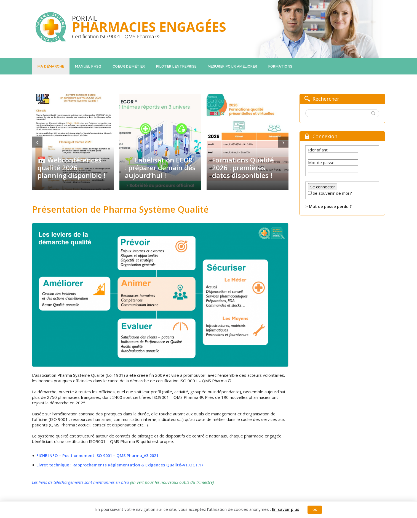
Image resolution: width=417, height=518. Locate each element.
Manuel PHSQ (88, 66)
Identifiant (318, 150)
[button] (374, 114)
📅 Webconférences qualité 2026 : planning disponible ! (71, 167)
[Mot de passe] (333, 168)
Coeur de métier (129, 66)
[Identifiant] (333, 156)
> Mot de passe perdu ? (328, 206)
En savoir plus (285, 509)
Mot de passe (321, 162)
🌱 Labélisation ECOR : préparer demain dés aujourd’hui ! (160, 167)
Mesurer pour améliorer (232, 66)
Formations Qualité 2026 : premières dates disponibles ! (243, 167)
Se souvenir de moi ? (332, 193)
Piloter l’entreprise (176, 66)
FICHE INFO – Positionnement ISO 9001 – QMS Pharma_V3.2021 (99, 455)
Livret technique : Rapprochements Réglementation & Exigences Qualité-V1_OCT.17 (120, 465)
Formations (280, 66)
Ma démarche (51, 66)
